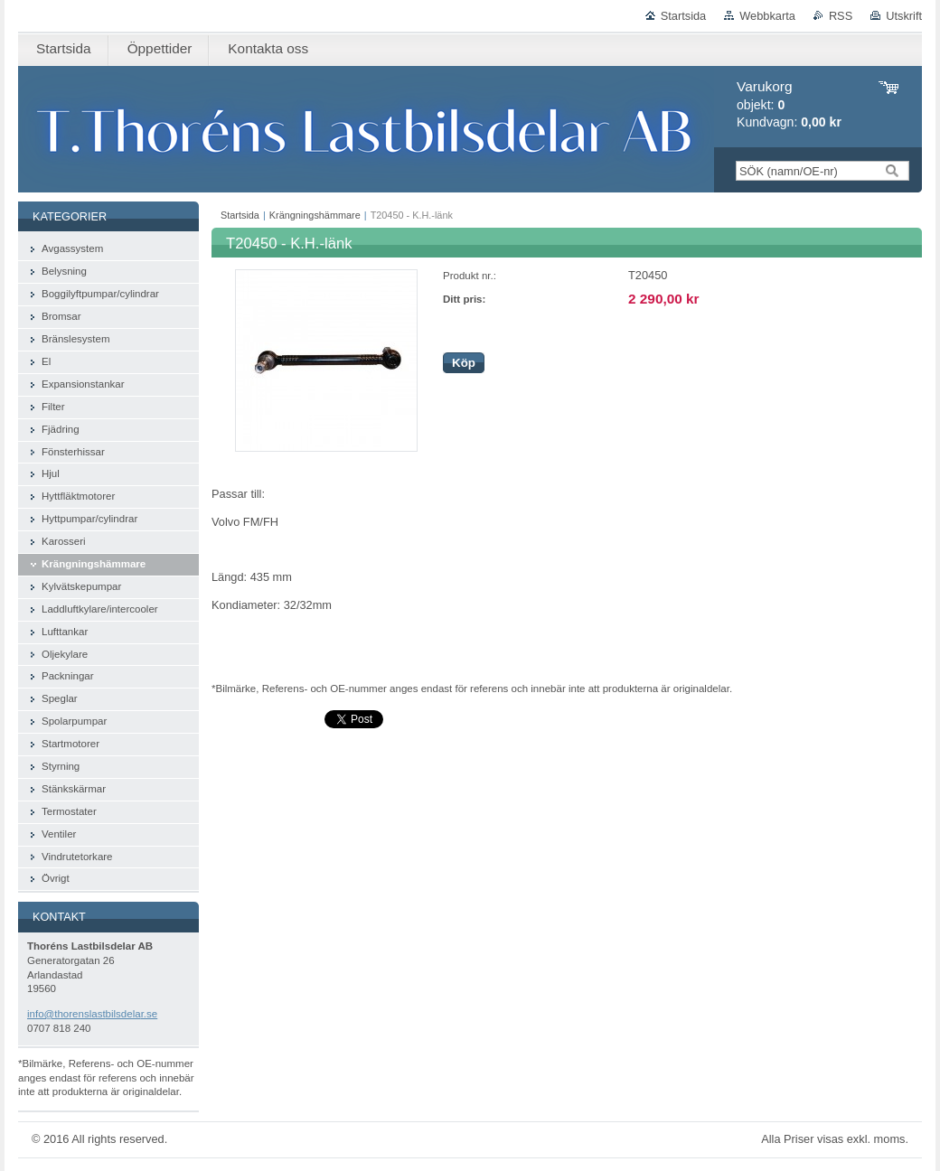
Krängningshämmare (315, 215)
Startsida (684, 16)
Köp (463, 363)
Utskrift (904, 16)
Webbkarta (767, 16)
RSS (840, 16)
